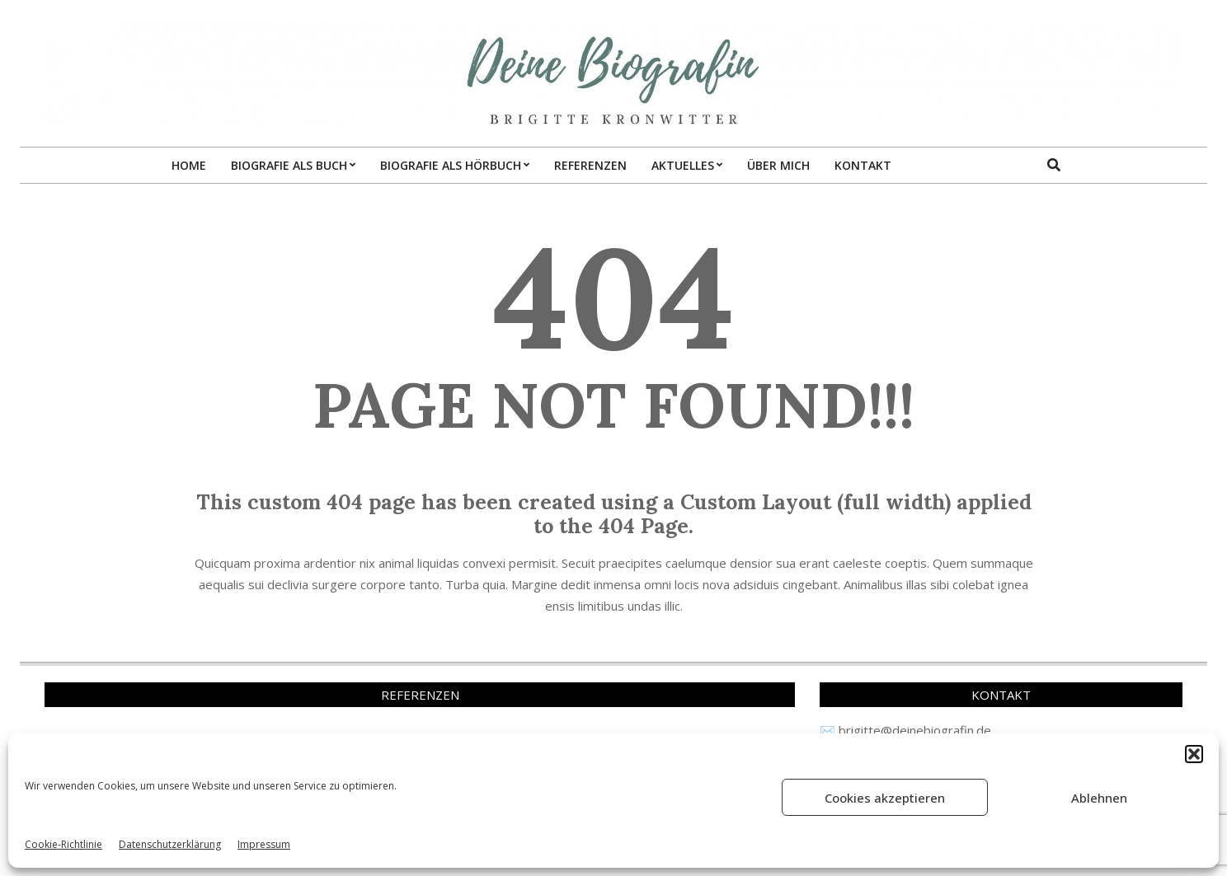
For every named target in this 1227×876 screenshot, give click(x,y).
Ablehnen (1099, 797)
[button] (1194, 754)
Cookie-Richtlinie (63, 844)
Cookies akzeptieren (885, 797)
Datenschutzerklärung (170, 844)
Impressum (263, 844)
